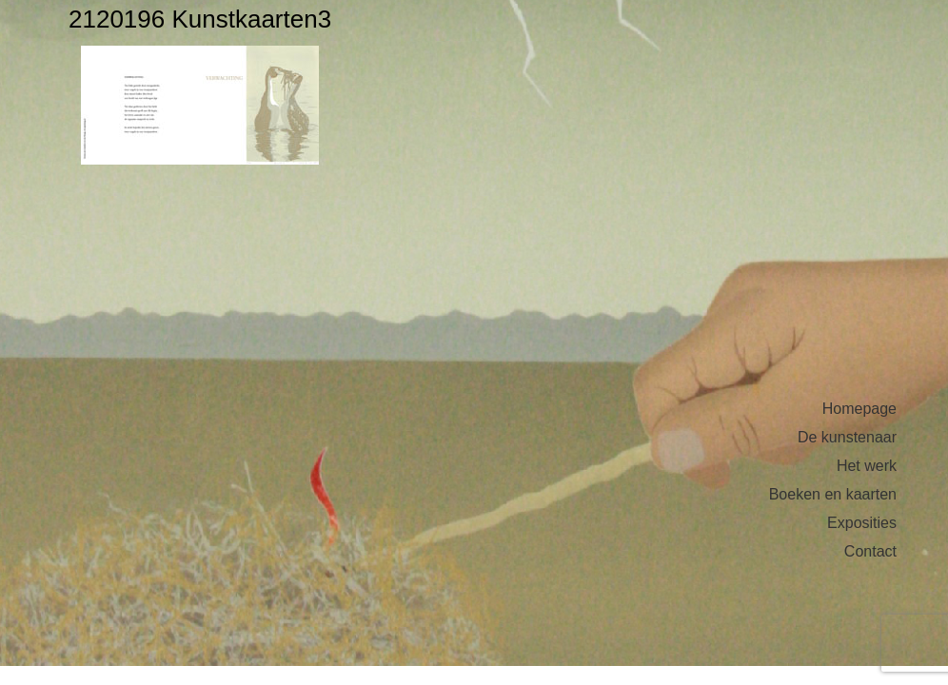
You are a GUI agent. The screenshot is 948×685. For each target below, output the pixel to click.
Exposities (862, 523)
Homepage (859, 409)
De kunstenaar (847, 437)
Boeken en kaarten (833, 494)
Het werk (867, 466)
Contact (870, 551)
